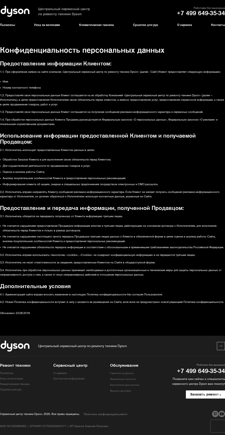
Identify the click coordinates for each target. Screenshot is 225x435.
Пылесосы (7, 25)
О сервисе (184, 25)
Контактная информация (69, 378)
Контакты (218, 25)
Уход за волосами (47, 25)
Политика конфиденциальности (105, 414)
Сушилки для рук (145, 25)
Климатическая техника (96, 25)
